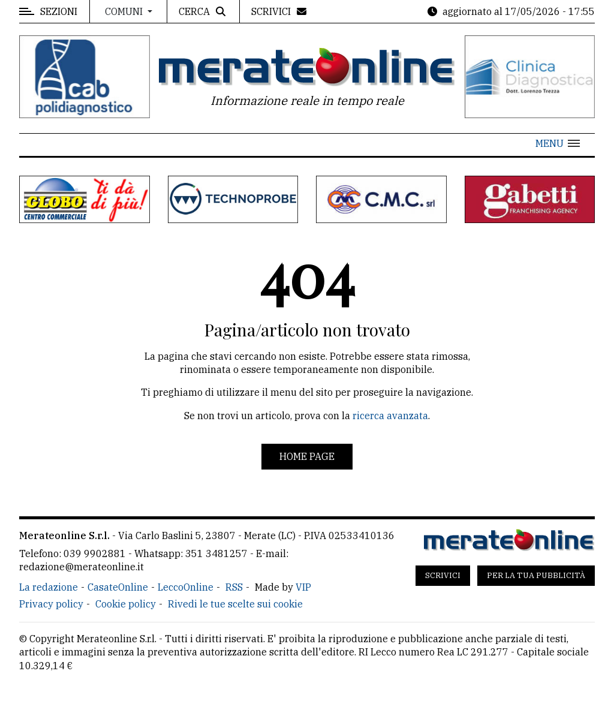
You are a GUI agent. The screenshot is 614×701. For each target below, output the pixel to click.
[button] (557, 143)
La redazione (48, 587)
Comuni (125, 11)
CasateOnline (118, 587)
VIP (303, 587)
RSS (234, 587)
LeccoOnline (185, 587)
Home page (307, 456)
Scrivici (442, 575)
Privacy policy (51, 604)
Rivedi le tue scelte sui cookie (235, 604)
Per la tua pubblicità (536, 575)
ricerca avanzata (390, 416)
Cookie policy (125, 604)
